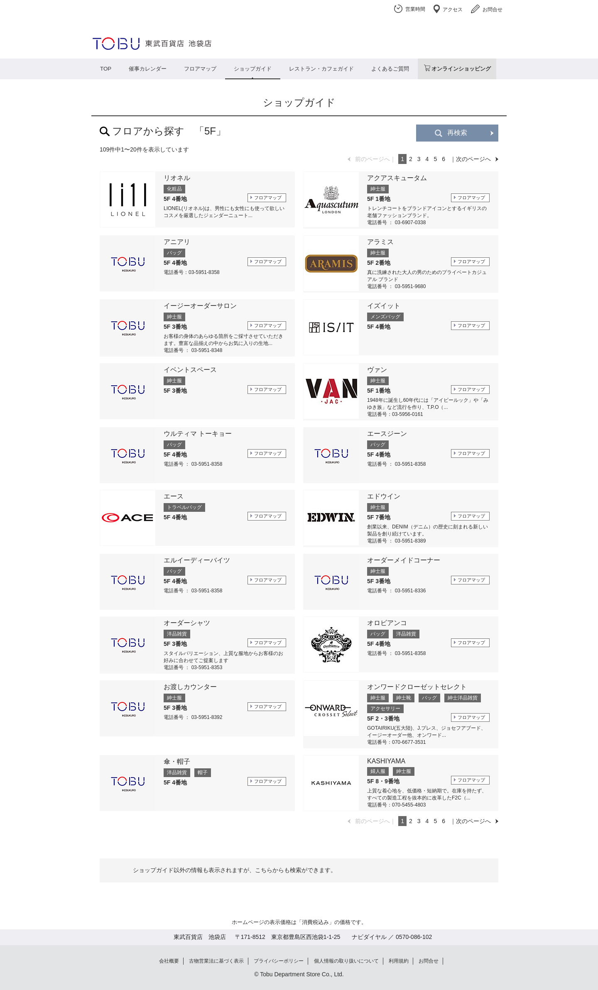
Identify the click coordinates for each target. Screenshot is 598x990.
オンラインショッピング (461, 69)
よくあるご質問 (390, 69)
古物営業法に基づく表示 (216, 961)
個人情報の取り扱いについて (346, 961)
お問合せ (492, 9)
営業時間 (415, 9)
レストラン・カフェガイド (321, 69)
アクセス (453, 9)
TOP (105, 69)
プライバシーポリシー (279, 961)
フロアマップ (200, 69)
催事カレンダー (148, 69)
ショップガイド (253, 69)
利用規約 (399, 961)
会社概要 (169, 961)
